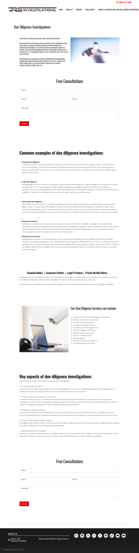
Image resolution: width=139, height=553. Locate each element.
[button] (71, 177)
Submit (24, 124)
